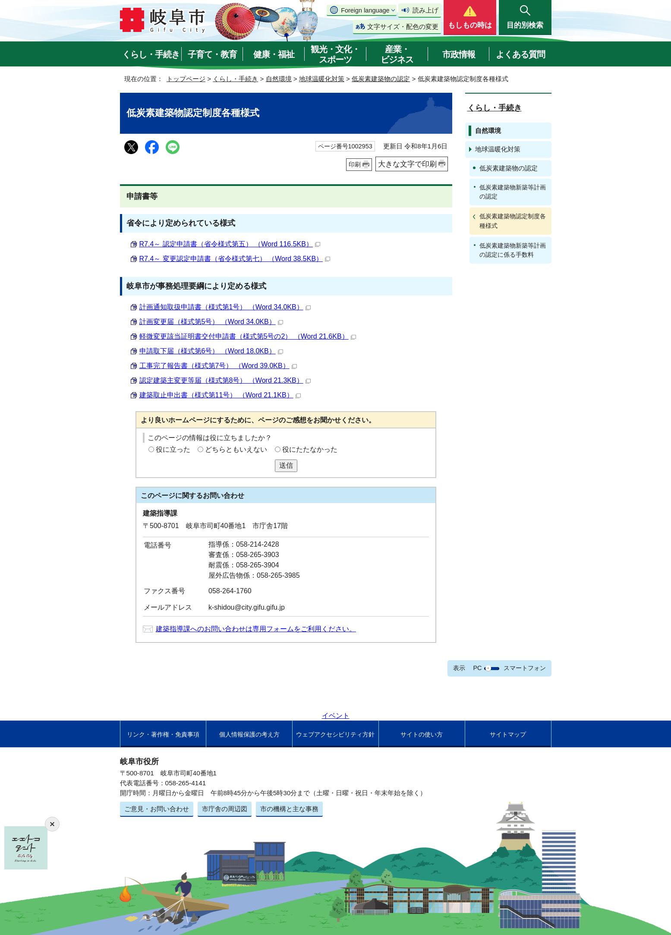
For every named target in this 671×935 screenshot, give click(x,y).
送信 (286, 465)
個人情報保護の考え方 (249, 734)
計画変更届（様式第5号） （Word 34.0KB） (211, 321)
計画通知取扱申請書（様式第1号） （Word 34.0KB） (225, 307)
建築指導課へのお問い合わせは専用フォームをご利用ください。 (256, 629)
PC (477, 667)
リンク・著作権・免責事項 (163, 734)
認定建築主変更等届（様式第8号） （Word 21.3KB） (225, 380)
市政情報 (458, 54)
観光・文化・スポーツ (335, 54)
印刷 (355, 164)
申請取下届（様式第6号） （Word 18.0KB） (211, 351)
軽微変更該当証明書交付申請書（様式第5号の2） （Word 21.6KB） (247, 336)
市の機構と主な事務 (289, 808)
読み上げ (425, 10)
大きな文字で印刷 (407, 164)
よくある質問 (520, 54)
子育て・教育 (212, 54)
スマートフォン (525, 667)
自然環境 (279, 78)
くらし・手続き (151, 54)
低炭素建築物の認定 (381, 78)
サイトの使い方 (421, 734)
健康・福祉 (273, 54)
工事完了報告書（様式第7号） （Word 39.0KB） (218, 365)
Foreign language (365, 10)
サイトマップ (508, 734)
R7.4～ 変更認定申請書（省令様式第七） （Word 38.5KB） (235, 258)
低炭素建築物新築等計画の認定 (512, 192)
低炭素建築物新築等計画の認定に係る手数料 (512, 250)
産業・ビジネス (397, 54)
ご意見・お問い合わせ (156, 808)
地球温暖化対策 (321, 78)
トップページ (186, 78)
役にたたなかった (309, 449)
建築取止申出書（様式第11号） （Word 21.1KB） (220, 395)
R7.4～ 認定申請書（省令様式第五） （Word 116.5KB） (229, 244)
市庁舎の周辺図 (224, 808)
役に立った (173, 449)
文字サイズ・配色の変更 (402, 26)
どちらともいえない (236, 449)
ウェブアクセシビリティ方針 (335, 734)
